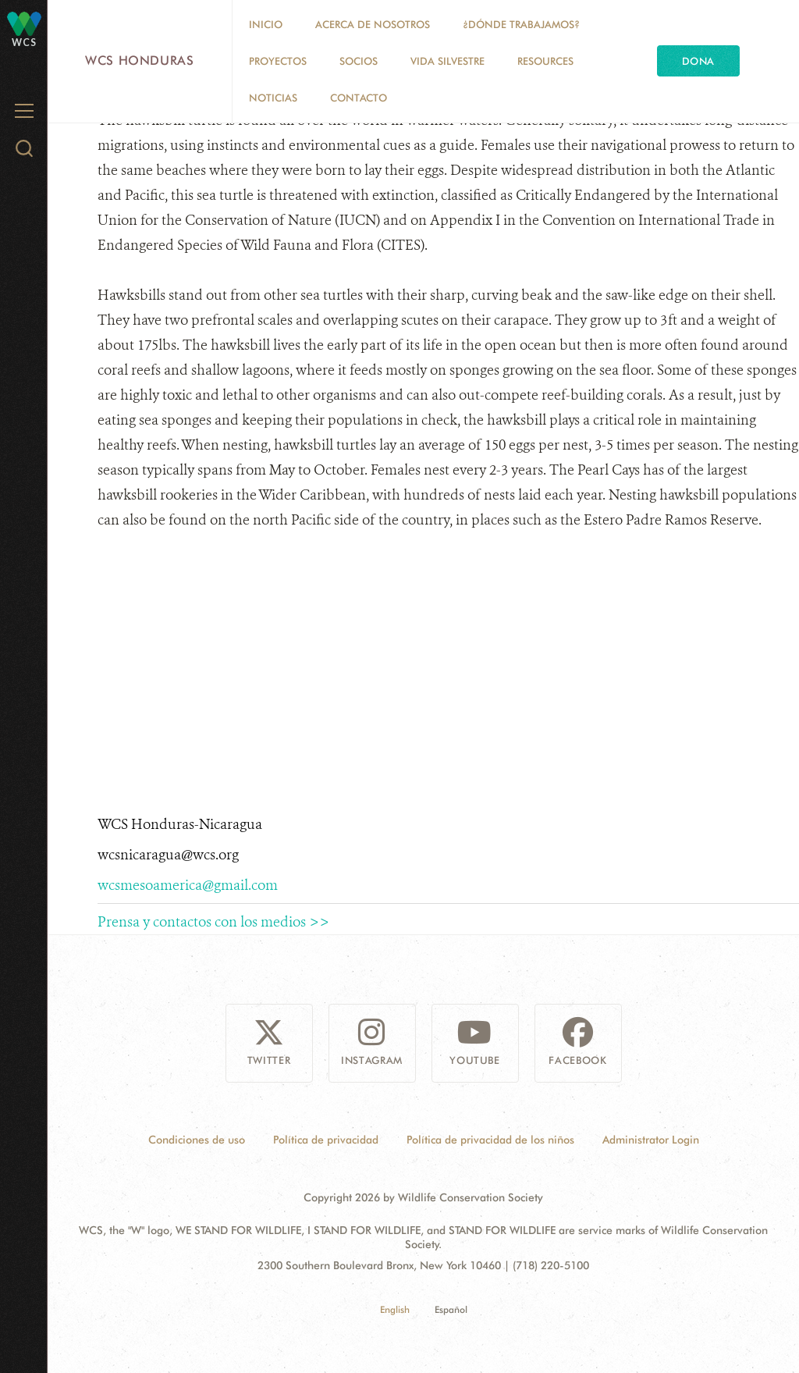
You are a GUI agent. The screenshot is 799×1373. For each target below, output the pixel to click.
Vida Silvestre (447, 61)
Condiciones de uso (196, 1139)
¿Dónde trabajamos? (521, 24)
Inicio (265, 24)
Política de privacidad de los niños (490, 1139)
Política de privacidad (325, 1139)
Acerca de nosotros (372, 24)
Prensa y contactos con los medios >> (213, 921)
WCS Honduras (139, 60)
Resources (545, 61)
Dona (698, 61)
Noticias (273, 97)
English (395, 1309)
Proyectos (278, 61)
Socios (358, 61)
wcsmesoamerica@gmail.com (188, 885)
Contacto (358, 97)
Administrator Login (650, 1139)
